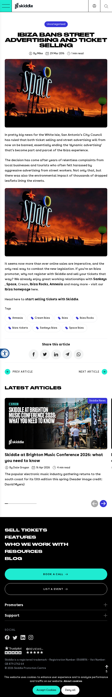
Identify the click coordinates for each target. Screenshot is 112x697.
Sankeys (100, 279)
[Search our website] (106, 6)
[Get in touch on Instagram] (30, 637)
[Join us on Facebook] (7, 637)
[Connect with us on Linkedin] (23, 637)
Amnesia (56, 284)
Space (11, 284)
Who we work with (36, 544)
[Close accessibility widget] (4, 336)
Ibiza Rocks (39, 284)
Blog (13, 559)
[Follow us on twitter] (15, 637)
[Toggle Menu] (6, 6)
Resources (23, 551)
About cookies (73, 681)
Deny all (70, 689)
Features (20, 537)
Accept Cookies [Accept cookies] (46, 689)
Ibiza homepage (17, 289)
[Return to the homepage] (24, 6)
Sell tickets (26, 530)
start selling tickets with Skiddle (51, 299)
